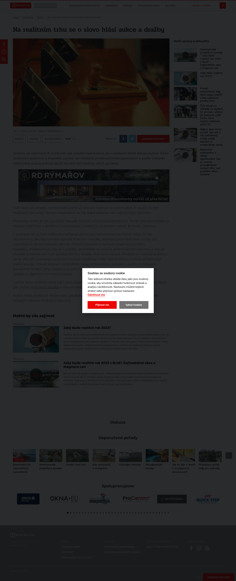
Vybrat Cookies (134, 304)
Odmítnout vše (96, 294)
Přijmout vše (102, 304)
